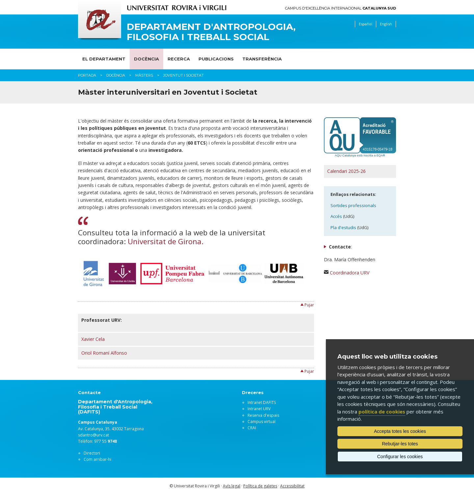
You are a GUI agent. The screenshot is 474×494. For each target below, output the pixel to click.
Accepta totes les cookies (400, 431)
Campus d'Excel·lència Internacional (340, 8)
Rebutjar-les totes (400, 443)
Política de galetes (260, 486)
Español (365, 23)
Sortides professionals (353, 205)
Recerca (179, 58)
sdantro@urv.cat (93, 435)
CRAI (252, 428)
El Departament (103, 58)
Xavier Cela (93, 339)
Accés (336, 216)
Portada (87, 75)
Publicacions (216, 58)
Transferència (262, 58)
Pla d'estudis (343, 227)
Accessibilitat (292, 486)
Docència (146, 58)
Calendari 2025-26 (346, 171)
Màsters (144, 75)
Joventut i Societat (183, 75)
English (386, 23)
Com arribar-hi (97, 459)
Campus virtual (262, 421)
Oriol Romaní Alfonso (104, 353)
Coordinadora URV (349, 273)
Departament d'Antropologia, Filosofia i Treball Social (211, 32)
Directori (92, 453)
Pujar (309, 305)
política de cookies (381, 411)
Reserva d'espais (263, 415)
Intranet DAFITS (262, 402)
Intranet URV (259, 409)
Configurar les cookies (400, 456)
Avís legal (231, 486)
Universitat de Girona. (165, 241)
